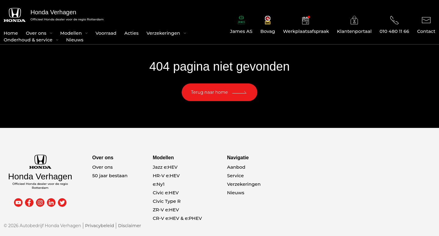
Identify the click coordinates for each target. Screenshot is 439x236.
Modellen (71, 33)
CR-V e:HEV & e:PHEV (177, 218)
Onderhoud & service (28, 40)
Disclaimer (129, 225)
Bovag (267, 25)
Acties (131, 33)
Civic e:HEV (166, 192)
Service (235, 175)
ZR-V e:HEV (166, 210)
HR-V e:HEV (166, 175)
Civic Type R (167, 201)
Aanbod (236, 167)
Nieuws (75, 40)
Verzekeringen (163, 33)
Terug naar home (209, 92)
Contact (426, 25)
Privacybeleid (99, 225)
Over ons (36, 33)
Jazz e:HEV (165, 167)
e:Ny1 (159, 184)
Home (11, 33)
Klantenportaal (354, 25)
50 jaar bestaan (110, 175)
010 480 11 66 (394, 25)
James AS (241, 25)
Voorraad (105, 33)
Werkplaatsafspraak (306, 25)
